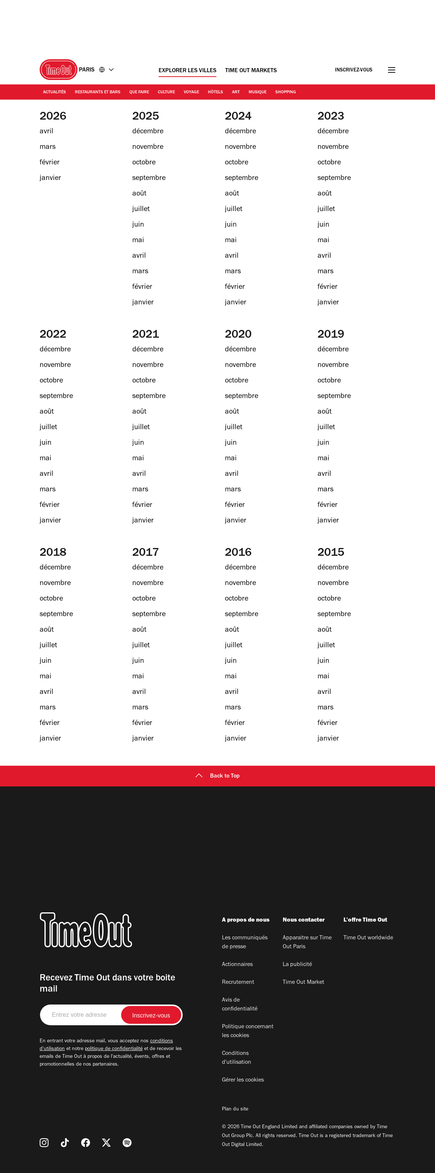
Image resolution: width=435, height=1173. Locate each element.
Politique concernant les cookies (247, 1031)
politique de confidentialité (114, 1049)
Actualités (54, 92)
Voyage (191, 92)
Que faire (139, 92)
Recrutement (238, 983)
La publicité (297, 965)
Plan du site (235, 1109)
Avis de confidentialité (240, 1004)
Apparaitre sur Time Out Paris (307, 942)
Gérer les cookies (243, 1080)
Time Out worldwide (368, 938)
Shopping (285, 92)
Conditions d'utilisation (236, 1058)
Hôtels (215, 92)
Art (236, 92)
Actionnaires (237, 965)
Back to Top (217, 776)
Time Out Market (303, 983)
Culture (166, 92)
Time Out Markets (251, 71)
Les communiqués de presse (245, 942)
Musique (257, 92)
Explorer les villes (187, 71)
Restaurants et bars (97, 92)
